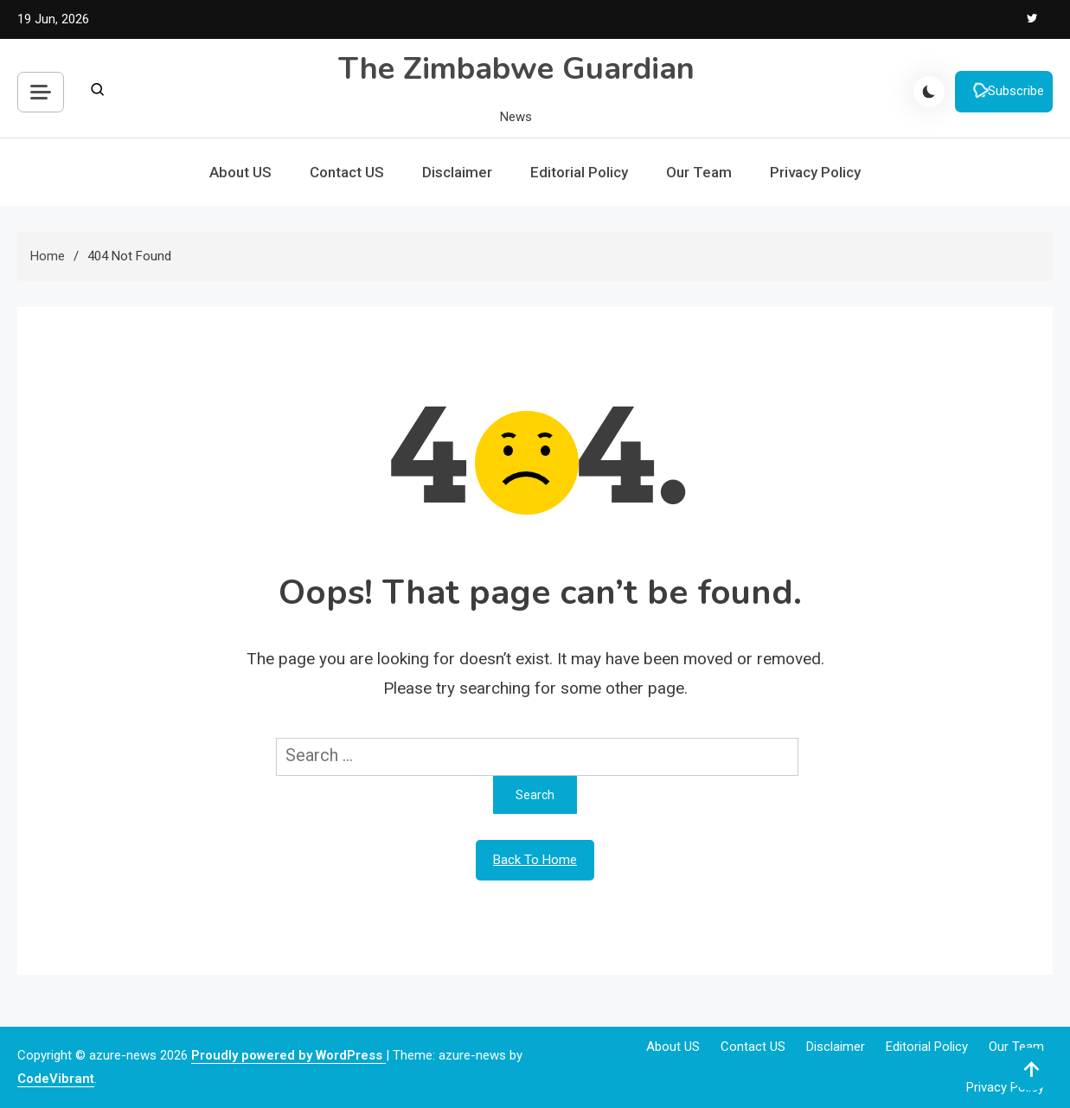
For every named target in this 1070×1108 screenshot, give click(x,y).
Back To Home (535, 860)
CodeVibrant (55, 1078)
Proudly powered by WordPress (288, 1055)
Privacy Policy (815, 172)
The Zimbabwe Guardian (516, 69)
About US (240, 172)
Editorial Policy (579, 172)
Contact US (347, 172)
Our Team (699, 172)
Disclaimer (457, 172)
